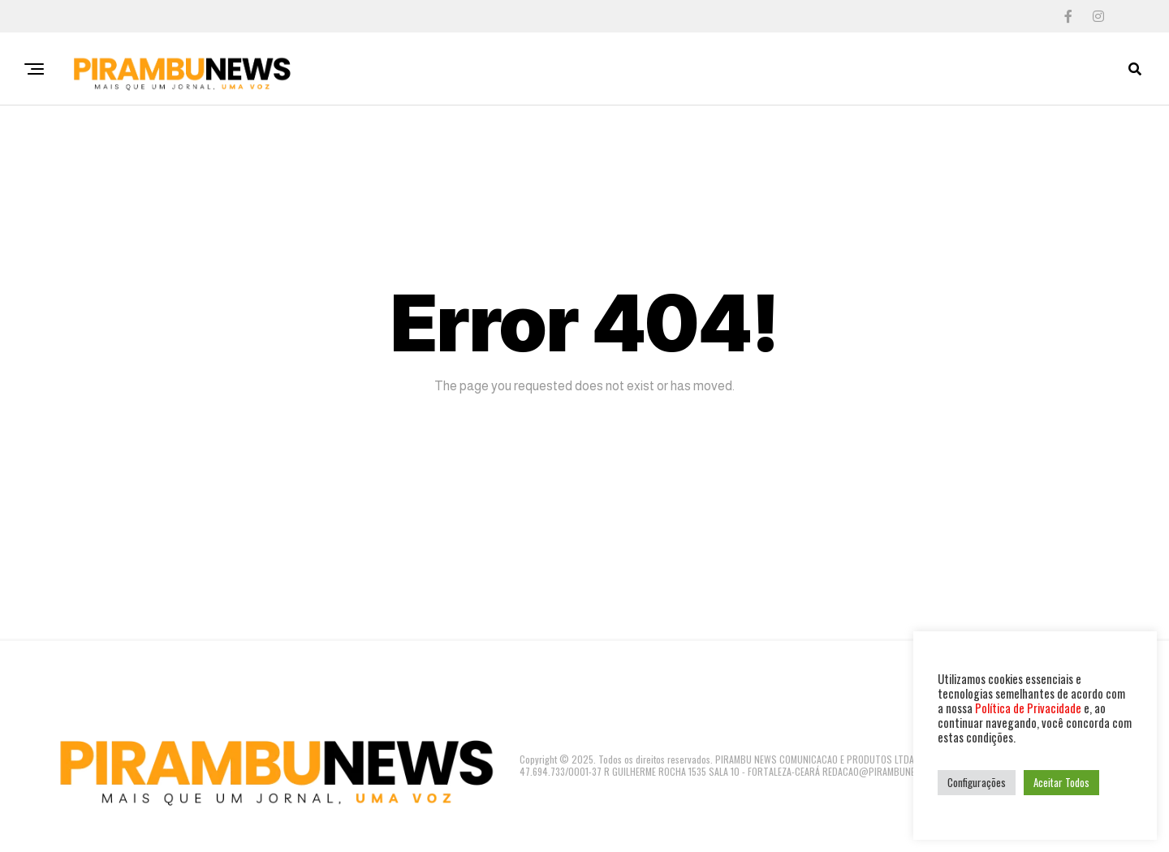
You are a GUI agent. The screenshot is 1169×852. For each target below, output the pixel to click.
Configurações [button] (976, 782)
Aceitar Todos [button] (1061, 782)
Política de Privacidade (1028, 707)
